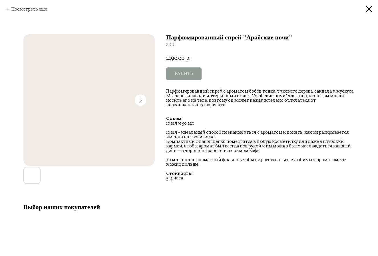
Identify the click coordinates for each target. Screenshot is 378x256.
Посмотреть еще (29, 9)
